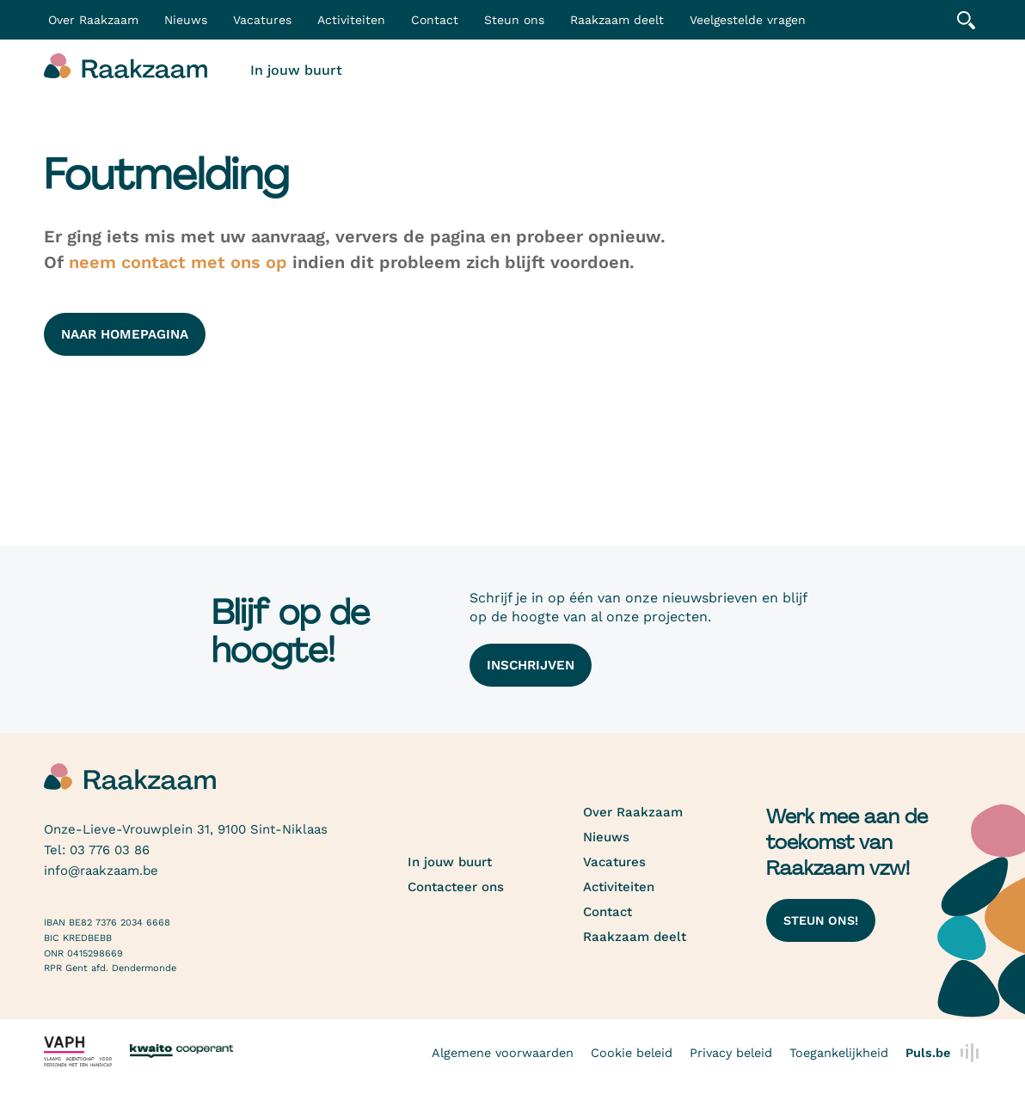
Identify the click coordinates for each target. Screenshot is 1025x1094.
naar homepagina (124, 334)
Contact (434, 20)
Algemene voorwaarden (503, 1053)
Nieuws (185, 20)
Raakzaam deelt (617, 20)
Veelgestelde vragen (748, 20)
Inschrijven (530, 665)
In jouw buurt (296, 70)
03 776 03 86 (110, 850)
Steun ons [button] (514, 20)
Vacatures (262, 20)
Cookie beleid (631, 1053)
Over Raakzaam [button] (93, 20)
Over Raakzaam (633, 812)
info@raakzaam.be (101, 870)
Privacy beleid (731, 1053)
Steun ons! (820, 920)
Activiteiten (351, 20)
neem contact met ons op (178, 262)
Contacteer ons (456, 887)
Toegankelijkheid (838, 1053)
